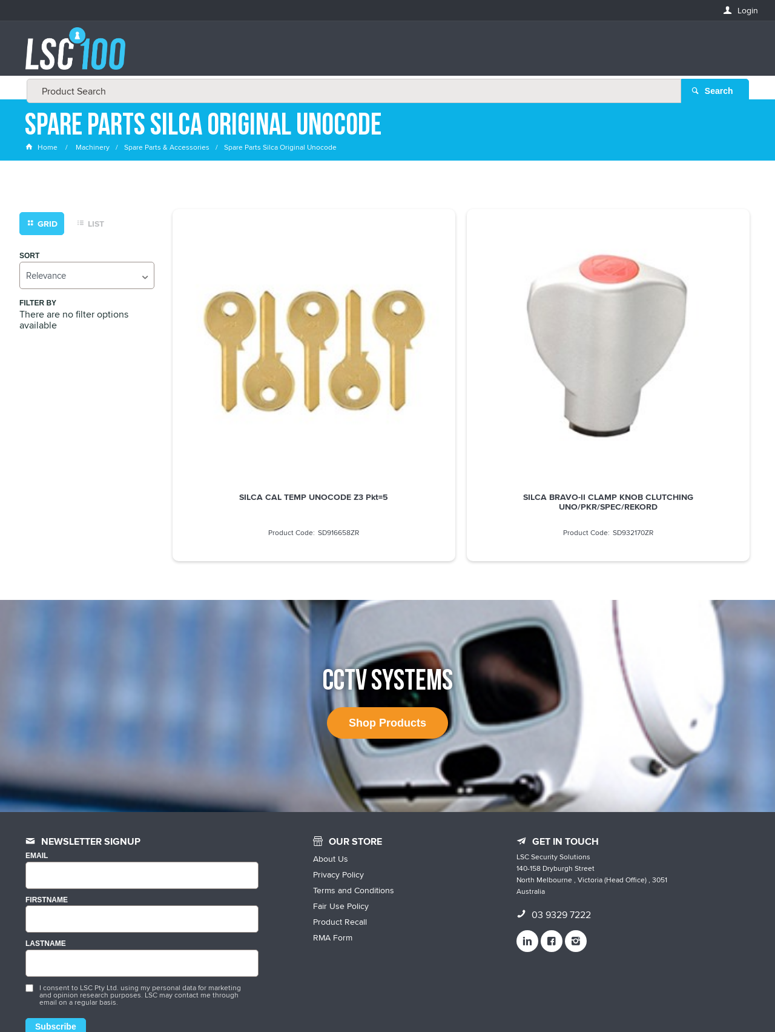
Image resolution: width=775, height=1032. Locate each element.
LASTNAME (45, 850)
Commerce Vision (478, 997)
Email (36, 763)
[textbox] (384, 54)
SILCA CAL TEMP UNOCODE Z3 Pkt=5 (240, 355)
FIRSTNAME (46, 806)
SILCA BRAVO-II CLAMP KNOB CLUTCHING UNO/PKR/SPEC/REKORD (387, 360)
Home (42, 148)
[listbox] (86, 276)
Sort (29, 257)
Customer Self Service (395, 997)
